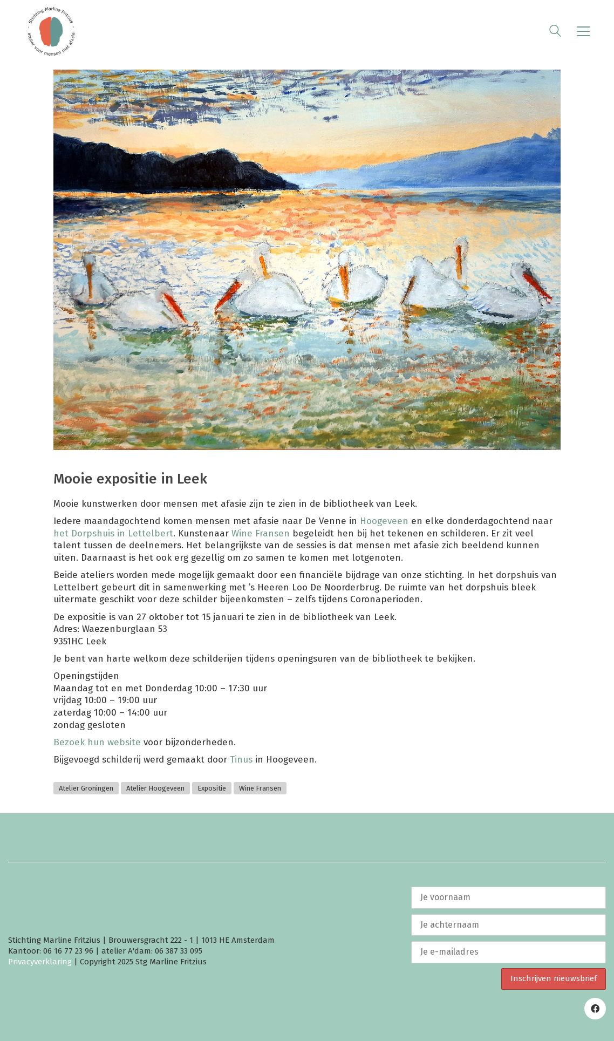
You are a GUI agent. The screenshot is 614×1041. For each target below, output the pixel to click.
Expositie (211, 788)
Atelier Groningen (86, 788)
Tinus (241, 759)
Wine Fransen (260, 533)
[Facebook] (595, 1008)
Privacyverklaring (40, 962)
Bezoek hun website (98, 742)
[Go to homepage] (51, 31)
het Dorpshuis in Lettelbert (113, 533)
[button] (583, 31)
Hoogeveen (384, 521)
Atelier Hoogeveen (155, 788)
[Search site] (555, 32)
